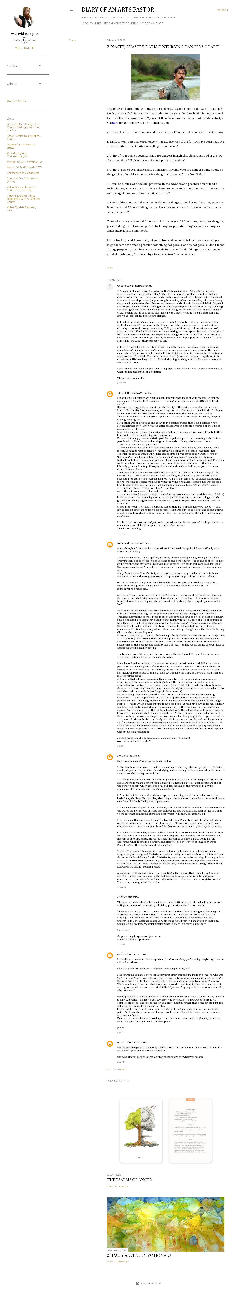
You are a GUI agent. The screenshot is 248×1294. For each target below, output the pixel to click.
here (115, 122)
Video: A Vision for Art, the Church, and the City (22, 189)
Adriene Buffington (129, 954)
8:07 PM (121, 383)
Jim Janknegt (125, 755)
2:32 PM (121, 533)
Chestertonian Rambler (131, 285)
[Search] (222, 10)
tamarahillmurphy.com (130, 392)
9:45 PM (121, 1032)
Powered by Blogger (148, 1283)
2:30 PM (121, 887)
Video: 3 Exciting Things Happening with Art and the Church (23, 198)
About (85, 23)
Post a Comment (117, 1069)
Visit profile (24, 47)
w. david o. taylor (24, 33)
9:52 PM (121, 1061)
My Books (146, 23)
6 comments (121, 1186)
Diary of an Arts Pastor (117, 10)
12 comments (121, 1261)
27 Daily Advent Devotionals (139, 1255)
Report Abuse (16, 101)
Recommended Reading (119, 23)
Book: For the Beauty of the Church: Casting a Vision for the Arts (24, 127)
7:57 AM (121, 944)
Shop (158, 23)
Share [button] (72, 40)
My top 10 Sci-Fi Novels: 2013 (24, 167)
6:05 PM (121, 746)
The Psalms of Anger (129, 1179)
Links (96, 23)
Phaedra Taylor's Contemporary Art (18, 155)
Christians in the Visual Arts (23, 172)
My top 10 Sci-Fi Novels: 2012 (24, 161)
